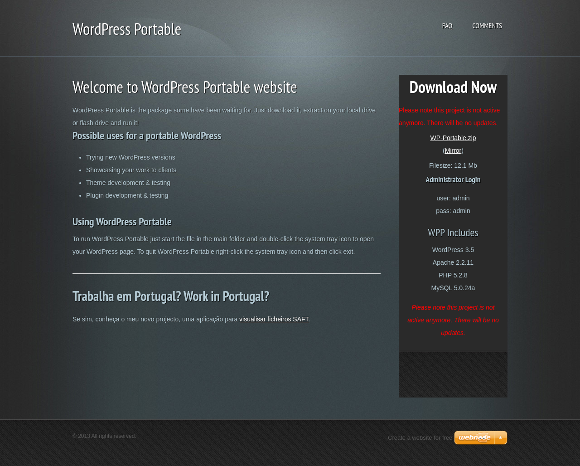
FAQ (447, 25)
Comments (487, 25)
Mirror (453, 150)
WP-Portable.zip (453, 137)
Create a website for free (420, 437)
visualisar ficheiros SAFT (274, 319)
